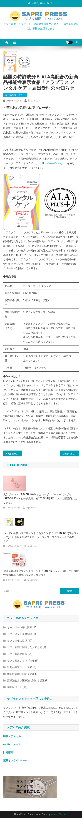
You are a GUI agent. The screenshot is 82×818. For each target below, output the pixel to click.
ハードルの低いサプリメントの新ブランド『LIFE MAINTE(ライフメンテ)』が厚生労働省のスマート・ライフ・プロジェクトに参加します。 (41, 537)
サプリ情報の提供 (17, 640)
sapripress (34, 100)
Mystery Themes (59, 814)
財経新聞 (8, 752)
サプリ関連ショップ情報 (21, 660)
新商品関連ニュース (15, 94)
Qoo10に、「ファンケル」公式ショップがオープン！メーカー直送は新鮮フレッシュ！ (15, 453)
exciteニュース (11, 744)
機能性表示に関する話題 (21, 673)
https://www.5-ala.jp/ (52, 163)
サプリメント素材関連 (19, 634)
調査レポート (14, 687)
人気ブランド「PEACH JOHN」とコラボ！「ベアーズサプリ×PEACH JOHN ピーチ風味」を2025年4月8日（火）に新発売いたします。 (40, 498)
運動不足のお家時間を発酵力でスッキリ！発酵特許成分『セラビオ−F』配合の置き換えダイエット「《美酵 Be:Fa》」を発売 (71, 453)
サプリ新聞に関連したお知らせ (24, 647)
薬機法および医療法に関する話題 (26, 680)
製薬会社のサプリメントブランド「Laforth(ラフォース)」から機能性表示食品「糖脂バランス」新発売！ (41, 573)
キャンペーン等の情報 (19, 627)
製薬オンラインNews (15, 760)
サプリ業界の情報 (17, 654)
